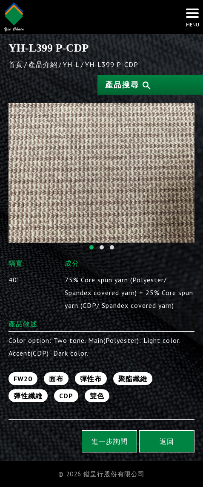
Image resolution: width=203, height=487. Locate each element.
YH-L (71, 64)
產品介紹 (43, 64)
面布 (56, 378)
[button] (91, 247)
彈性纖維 (28, 395)
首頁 (16, 64)
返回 (167, 441)
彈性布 (91, 378)
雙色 (97, 395)
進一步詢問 (109, 441)
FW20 (23, 378)
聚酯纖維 (132, 378)
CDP (66, 395)
